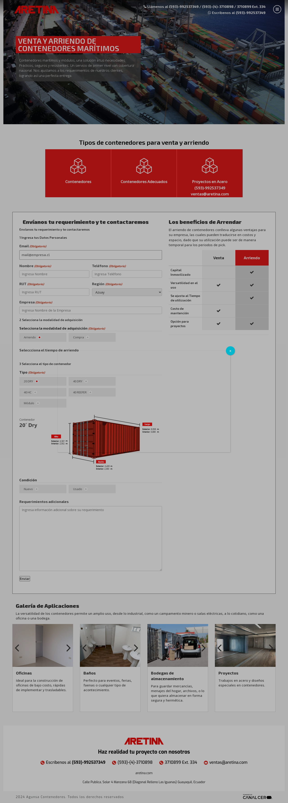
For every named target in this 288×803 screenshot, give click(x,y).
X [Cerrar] (230, 350)
